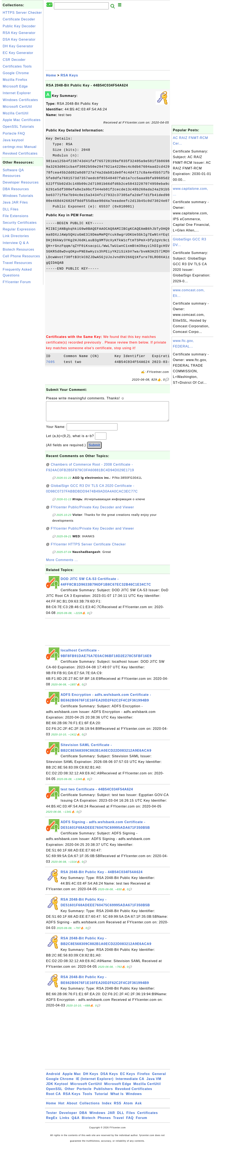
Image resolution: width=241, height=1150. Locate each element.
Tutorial (101, 1098)
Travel (118, 1122)
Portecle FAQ (14, 133)
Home (51, 75)
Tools (87, 1098)
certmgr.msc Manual (19, 147)
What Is (117, 1098)
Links (64, 1122)
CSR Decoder (14, 59)
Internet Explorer (17, 93)
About (72, 1107)
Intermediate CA (130, 1083)
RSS (117, 1107)
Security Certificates (20, 222)
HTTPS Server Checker (22, 12)
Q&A (76, 1122)
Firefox (143, 1078)
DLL (120, 1117)
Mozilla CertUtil (16, 113)
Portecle (84, 1093)
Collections (90, 1107)
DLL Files (11, 209)
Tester (51, 1117)
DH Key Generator (18, 46)
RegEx (51, 1122)
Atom (128, 1107)
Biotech (89, 1122)
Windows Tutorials (18, 196)
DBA (83, 1117)
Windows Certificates (20, 100)
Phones (104, 1122)
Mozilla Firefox (15, 79)
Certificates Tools (17, 66)
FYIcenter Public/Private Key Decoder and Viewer (92, 511)
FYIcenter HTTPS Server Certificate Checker (88, 548)
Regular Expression (19, 229)
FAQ (130, 1122)
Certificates (147, 1117)
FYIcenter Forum (17, 282)
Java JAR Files (15, 202)
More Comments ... (62, 564)
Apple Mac (71, 1078)
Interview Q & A (16, 243)
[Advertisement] (22, 348)
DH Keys (90, 1078)
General (159, 1078)
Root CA (53, 1098)
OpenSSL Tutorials (18, 126)
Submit (94, 449)
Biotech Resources (18, 249)
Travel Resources (17, 263)
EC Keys (127, 1078)
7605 (53, 362)
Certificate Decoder (19, 19)
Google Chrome (16, 73)
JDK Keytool (57, 1088)
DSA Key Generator (19, 39)
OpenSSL (54, 1093)
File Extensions (16, 216)
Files (130, 1117)
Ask (138, 1107)
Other (70, 1093)
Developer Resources (21, 182)
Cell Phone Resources (21, 256)
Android (53, 1078)
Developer (68, 1117)
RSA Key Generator (19, 33)
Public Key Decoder (19, 26)
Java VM (153, 1083)
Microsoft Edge (15, 86)
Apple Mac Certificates (22, 120)
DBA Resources (16, 189)
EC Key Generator (18, 53)
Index (107, 1107)
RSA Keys (69, 75)
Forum (141, 1122)
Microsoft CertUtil (17, 106)
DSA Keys (109, 1078)
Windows (134, 1098)
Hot (61, 1107)
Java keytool (13, 140)
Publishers (103, 1093)
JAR (111, 1117)
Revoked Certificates (20, 153)
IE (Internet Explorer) (94, 1083)
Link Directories (16, 236)
